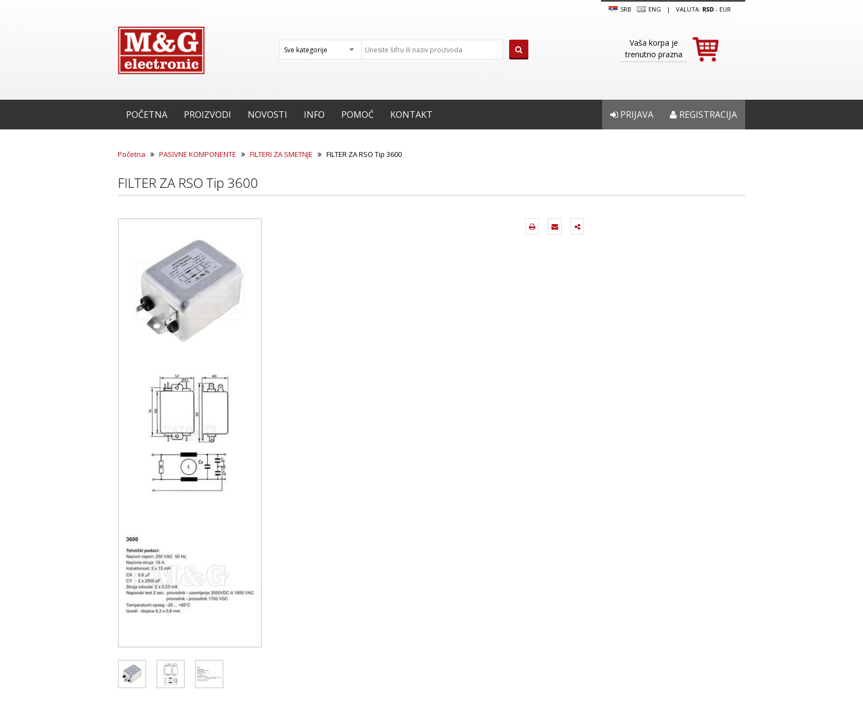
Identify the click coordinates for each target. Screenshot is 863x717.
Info (314, 114)
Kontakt (411, 114)
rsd (708, 9)
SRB (620, 9)
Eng (649, 9)
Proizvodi (207, 114)
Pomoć (357, 114)
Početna (146, 114)
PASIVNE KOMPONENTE (197, 154)
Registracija (703, 114)
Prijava (631, 114)
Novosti (267, 114)
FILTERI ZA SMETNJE (281, 154)
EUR (725, 9)
